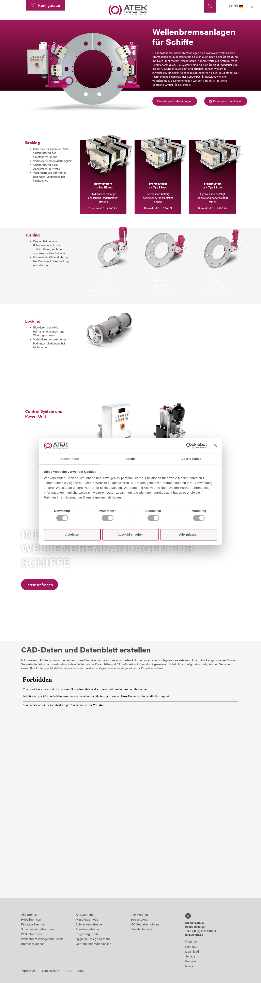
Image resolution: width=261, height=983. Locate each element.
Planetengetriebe (87, 929)
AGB (68, 970)
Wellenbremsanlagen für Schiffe (42, 939)
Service (190, 956)
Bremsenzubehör (32, 943)
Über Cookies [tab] (191, 459)
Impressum (28, 970)
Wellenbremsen (31, 934)
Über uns (191, 941)
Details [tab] (130, 459)
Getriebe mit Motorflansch (93, 943)
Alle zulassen (188, 534)
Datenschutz (50, 970)
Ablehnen (72, 534)
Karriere (190, 961)
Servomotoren (139, 919)
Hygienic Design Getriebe (93, 939)
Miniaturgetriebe (87, 919)
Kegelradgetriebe (87, 934)
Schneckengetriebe (89, 924)
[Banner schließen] (215, 445)
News (189, 966)
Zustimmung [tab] (70, 459)
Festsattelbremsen (33, 924)
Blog (81, 970)
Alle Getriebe (85, 914)
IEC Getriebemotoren (144, 924)
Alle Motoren (139, 914)
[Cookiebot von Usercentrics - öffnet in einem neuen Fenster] (189, 446)
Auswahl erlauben (130, 534)
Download (192, 951)
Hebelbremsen (31, 919)
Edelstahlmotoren (142, 929)
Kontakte (191, 946)
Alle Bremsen (30, 914)
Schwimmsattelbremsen (37, 929)
